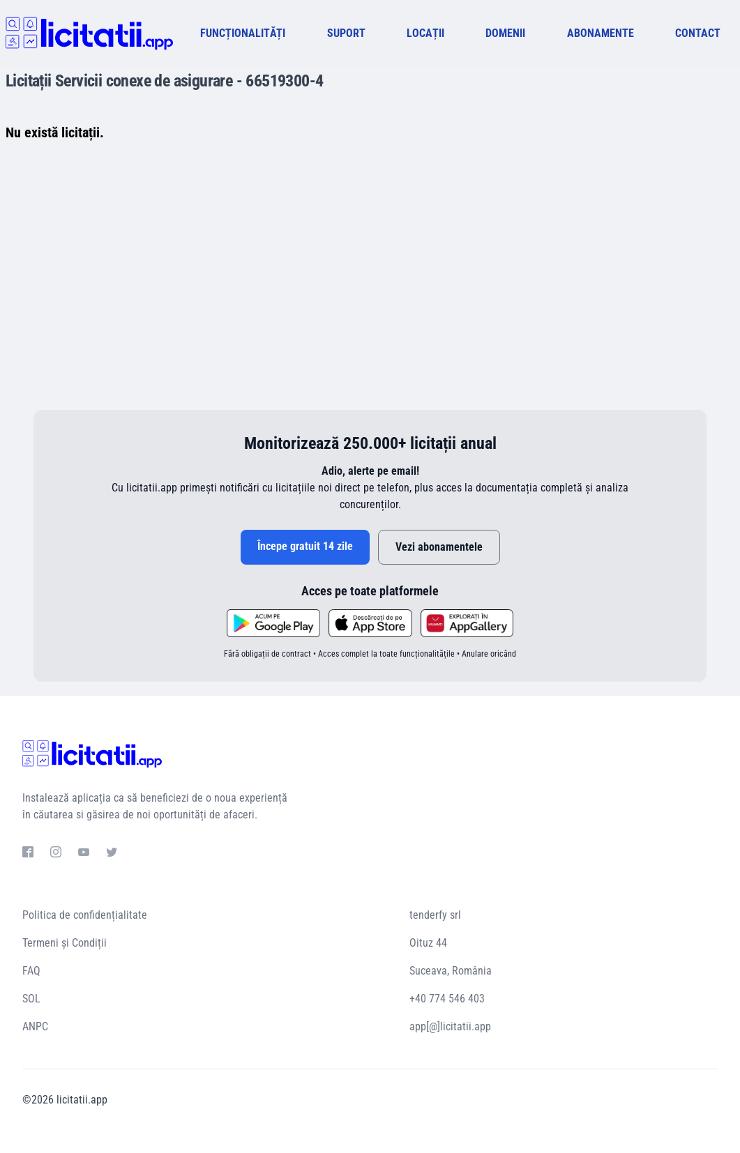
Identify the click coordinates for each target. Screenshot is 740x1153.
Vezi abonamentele (439, 546)
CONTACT (697, 33)
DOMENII (505, 33)
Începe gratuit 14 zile (305, 546)
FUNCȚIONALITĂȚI (242, 33)
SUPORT (346, 33)
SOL (31, 998)
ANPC (35, 1026)
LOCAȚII (425, 33)
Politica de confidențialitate (84, 915)
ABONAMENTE (600, 33)
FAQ (31, 970)
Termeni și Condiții (64, 942)
